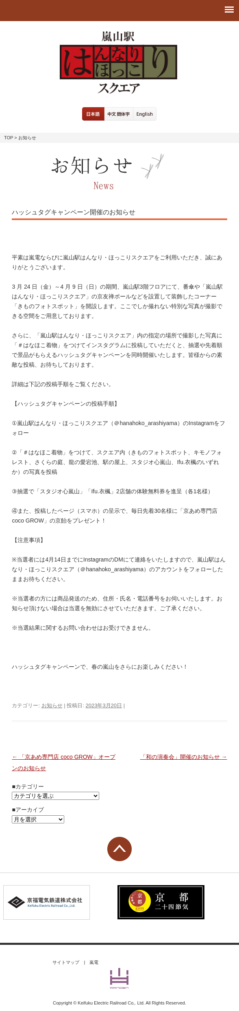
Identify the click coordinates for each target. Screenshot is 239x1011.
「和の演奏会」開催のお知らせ (183, 757)
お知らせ (52, 705)
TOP (8, 137)
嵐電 (93, 962)
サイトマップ (65, 962)
